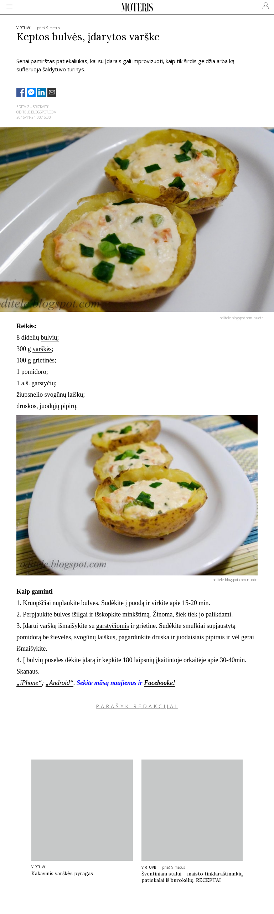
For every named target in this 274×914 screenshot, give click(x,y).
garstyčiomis (112, 625)
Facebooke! (159, 682)
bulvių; (50, 337)
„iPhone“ (29, 682)
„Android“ (59, 682)
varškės (42, 348)
